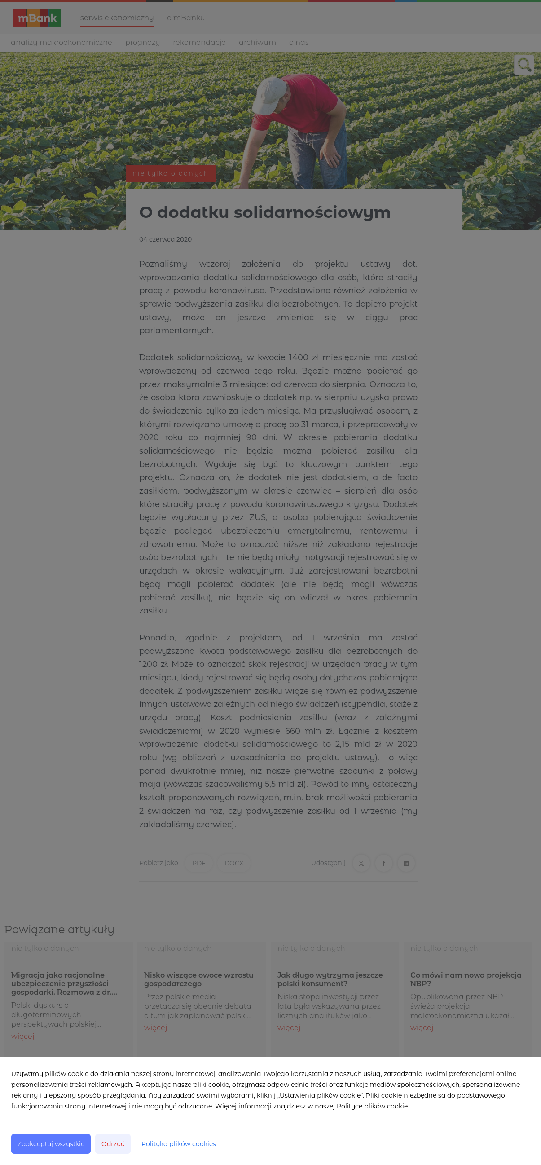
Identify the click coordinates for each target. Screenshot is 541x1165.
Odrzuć (112, 1144)
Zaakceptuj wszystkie (51, 1144)
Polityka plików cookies (178, 1144)
